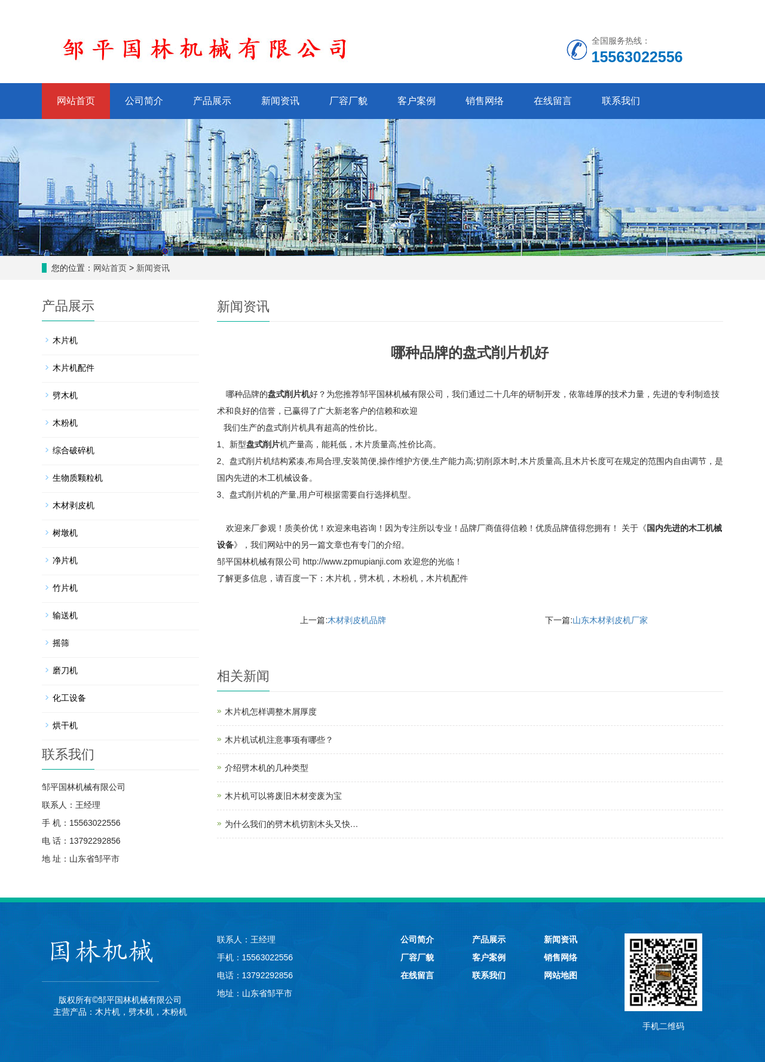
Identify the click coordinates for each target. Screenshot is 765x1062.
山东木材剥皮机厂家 (610, 620)
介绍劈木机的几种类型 (266, 768)
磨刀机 (65, 670)
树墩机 (65, 533)
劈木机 (371, 578)
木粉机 (405, 578)
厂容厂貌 (348, 101)
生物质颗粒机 (78, 478)
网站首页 (76, 101)
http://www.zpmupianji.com (352, 561)
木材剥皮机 (73, 505)
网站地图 (560, 975)
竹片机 (65, 588)
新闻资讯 (280, 101)
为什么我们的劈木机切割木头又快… (292, 824)
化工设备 (69, 698)
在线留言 (553, 101)
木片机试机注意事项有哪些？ (279, 739)
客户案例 (416, 101)
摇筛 (61, 643)
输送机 (65, 615)
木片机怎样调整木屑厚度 (271, 711)
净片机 (65, 560)
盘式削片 (263, 444)
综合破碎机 (73, 450)
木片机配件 (447, 578)
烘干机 (65, 725)
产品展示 (212, 101)
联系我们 (621, 101)
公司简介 (144, 101)
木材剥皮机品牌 (357, 620)
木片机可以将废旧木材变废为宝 (283, 796)
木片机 (338, 578)
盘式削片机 (289, 394)
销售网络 (485, 101)
